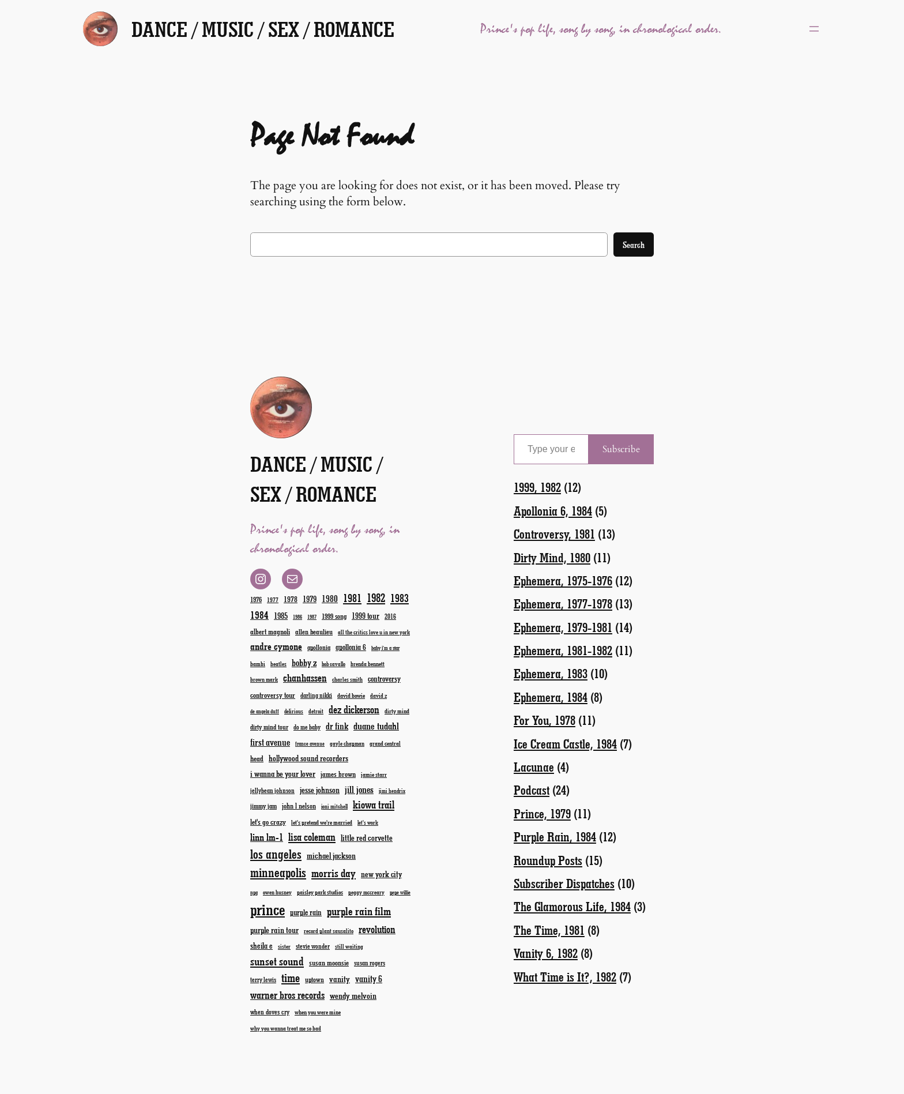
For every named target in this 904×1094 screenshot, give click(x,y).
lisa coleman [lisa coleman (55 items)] (312, 837)
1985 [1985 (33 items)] (281, 615)
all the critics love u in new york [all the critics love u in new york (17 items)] (374, 632)
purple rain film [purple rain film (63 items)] (359, 911)
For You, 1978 (544, 720)
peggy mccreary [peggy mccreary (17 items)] (366, 892)
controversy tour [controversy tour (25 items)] (272, 695)
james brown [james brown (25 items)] (338, 774)
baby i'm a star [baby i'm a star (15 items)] (385, 648)
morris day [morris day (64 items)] (333, 873)
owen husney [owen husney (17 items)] (277, 892)
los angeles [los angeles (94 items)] (276, 853)
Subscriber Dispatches (564, 883)
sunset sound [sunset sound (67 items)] (277, 960)
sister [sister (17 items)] (284, 946)
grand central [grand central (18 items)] (385, 743)
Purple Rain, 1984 (555, 836)
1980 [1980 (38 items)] (330, 598)
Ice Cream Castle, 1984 (565, 743)
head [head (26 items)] (256, 758)
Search (634, 244)
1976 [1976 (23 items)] (256, 599)
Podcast (531, 789)
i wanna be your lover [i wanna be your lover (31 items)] (282, 773)
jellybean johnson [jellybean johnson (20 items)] (272, 790)
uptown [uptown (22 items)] (314, 979)
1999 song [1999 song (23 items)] (334, 616)
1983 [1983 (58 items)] (399, 598)
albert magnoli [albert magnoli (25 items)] (270, 631)
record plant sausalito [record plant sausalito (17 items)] (328, 931)
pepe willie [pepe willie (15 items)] (400, 892)
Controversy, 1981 (554, 533)
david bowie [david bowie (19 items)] (351, 695)
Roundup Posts (548, 860)
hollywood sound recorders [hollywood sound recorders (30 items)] (308, 758)
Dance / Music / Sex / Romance (262, 29)
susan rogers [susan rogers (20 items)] (369, 962)
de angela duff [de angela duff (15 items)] (264, 711)
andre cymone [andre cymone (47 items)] (276, 646)
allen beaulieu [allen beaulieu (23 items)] (314, 631)
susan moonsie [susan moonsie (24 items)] (329, 962)
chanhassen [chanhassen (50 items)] (305, 678)
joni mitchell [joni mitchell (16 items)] (334, 806)
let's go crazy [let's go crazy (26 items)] (268, 821)
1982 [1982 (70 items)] (376, 597)
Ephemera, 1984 (550, 697)
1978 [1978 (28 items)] (290, 598)
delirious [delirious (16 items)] (293, 711)
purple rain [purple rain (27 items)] (306, 912)
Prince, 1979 (542, 813)
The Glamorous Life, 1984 (572, 906)
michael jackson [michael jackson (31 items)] (331, 855)
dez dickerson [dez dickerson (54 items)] (354, 709)
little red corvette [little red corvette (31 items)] (367, 837)
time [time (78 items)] (290, 977)
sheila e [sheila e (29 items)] (261, 945)
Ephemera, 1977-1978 (563, 603)
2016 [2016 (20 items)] (390, 616)
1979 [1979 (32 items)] (310, 598)
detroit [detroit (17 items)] (315, 711)
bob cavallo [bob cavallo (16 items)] (333, 664)
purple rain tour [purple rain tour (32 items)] (274, 929)
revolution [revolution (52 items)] (377, 929)
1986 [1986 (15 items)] (297, 617)
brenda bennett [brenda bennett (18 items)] (368, 663)
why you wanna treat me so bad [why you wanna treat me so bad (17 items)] (285, 1028)
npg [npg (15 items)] (254, 892)
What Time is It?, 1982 (565, 976)
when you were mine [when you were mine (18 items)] (318, 1011)
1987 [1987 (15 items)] (312, 617)
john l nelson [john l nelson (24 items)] (299, 805)
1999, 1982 (537, 487)
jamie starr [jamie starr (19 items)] (374, 774)
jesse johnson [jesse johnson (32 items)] (320, 789)
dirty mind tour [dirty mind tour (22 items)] (269, 726)
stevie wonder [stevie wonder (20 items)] (313, 946)
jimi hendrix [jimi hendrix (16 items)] (392, 791)
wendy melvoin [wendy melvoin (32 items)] (353, 995)
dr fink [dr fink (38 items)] (337, 726)
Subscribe (621, 449)
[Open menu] (814, 29)
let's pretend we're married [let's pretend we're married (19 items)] (321, 822)
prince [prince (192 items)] (267, 909)
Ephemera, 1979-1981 (563, 627)
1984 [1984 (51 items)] (259, 615)
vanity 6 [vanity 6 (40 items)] (368, 978)
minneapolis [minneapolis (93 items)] (278, 872)
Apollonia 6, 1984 (553, 510)
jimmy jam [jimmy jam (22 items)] (263, 805)
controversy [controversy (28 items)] (384, 678)
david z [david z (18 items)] (378, 695)
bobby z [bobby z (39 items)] (304, 662)
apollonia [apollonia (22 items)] (318, 647)
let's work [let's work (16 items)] (367, 822)
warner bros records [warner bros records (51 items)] (287, 995)
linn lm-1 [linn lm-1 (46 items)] (266, 836)
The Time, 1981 (549, 930)
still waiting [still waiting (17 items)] (349, 946)
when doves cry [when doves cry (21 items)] (269, 1011)
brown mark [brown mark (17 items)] (264, 679)
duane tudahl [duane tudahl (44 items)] (376, 725)
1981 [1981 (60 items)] (352, 598)
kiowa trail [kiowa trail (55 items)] (373, 804)
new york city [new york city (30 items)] (381, 874)
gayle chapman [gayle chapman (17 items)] (347, 743)
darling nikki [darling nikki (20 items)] (316, 695)
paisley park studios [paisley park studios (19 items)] (320, 892)
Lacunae (534, 766)
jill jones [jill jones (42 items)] (359, 789)
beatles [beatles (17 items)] (278, 664)
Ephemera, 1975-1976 (563, 580)
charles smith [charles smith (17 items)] (347, 679)
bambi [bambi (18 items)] (257, 663)
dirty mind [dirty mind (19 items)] (397, 710)
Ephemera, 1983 (550, 673)
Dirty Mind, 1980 (552, 557)
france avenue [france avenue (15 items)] (310, 743)
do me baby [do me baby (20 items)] (307, 727)
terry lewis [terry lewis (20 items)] (263, 979)
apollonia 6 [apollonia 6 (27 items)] (351, 647)
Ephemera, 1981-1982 (563, 650)
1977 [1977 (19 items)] (272, 599)
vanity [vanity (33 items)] (339, 978)
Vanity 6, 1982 (546, 953)
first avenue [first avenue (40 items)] (270, 742)
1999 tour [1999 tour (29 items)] (365, 615)
